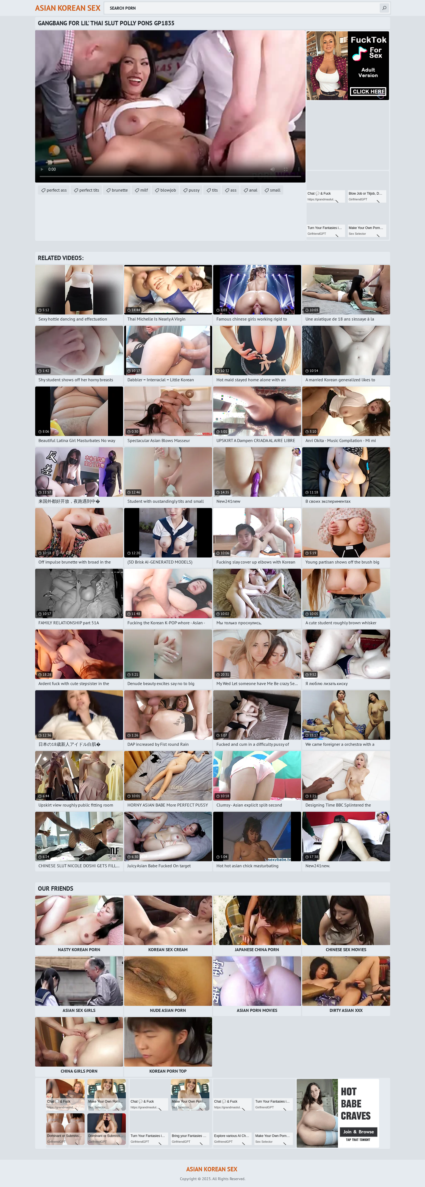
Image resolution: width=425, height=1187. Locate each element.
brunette (120, 190)
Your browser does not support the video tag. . (170, 106)
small (275, 190)
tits (215, 190)
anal (253, 190)
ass (233, 190)
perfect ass (57, 190)
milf (144, 190)
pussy (194, 190)
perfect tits (89, 190)
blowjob (168, 190)
